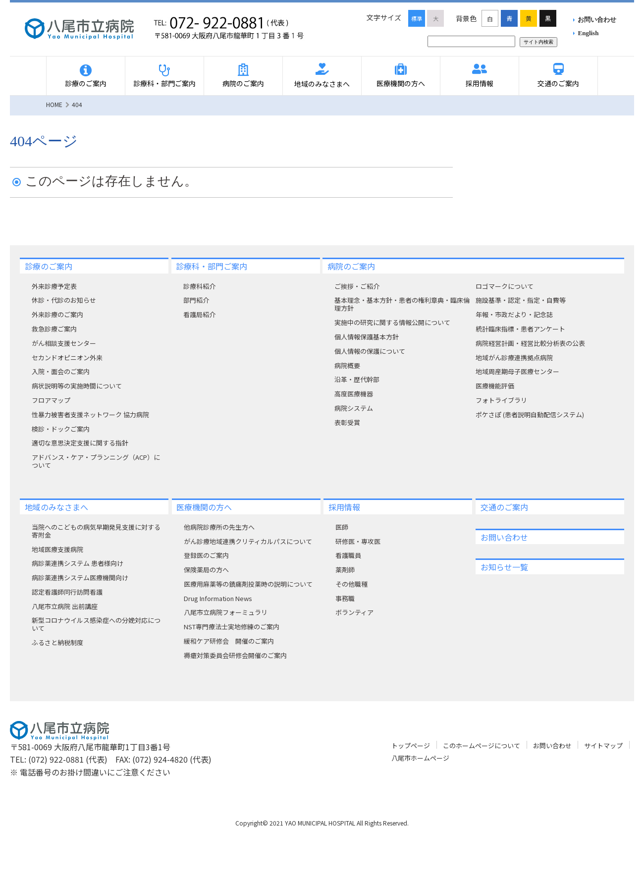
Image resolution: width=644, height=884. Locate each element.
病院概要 (347, 365)
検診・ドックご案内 (61, 429)
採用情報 (479, 83)
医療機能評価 (495, 385)
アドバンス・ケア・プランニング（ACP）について (96, 461)
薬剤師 (345, 569)
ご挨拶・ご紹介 (356, 286)
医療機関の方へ (400, 83)
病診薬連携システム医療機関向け (80, 577)
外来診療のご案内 (57, 314)
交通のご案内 (558, 83)
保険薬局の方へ (206, 569)
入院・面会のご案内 (61, 371)
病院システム (353, 408)
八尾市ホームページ (420, 758)
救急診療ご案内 (54, 328)
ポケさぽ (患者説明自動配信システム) (530, 414)
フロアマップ (51, 400)
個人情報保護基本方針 (366, 336)
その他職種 (351, 584)
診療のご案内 (86, 83)
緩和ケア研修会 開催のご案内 (229, 641)
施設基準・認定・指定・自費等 (521, 300)
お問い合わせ (597, 19)
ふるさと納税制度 (57, 642)
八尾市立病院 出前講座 (65, 606)
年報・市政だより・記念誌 (514, 314)
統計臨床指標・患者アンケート (520, 328)
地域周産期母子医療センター (517, 371)
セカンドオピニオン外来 (67, 357)
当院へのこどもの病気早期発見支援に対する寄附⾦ (96, 531)
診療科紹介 (199, 286)
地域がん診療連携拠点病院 (514, 357)
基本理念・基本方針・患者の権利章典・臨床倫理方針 (402, 304)
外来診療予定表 (54, 286)
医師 (341, 527)
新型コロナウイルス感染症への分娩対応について (96, 624)
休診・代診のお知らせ (64, 300)
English (588, 33)
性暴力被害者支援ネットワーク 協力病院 (90, 414)
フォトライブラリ (501, 400)
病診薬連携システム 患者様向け (77, 563)
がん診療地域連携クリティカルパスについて (248, 541)
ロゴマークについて (505, 286)
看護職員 (348, 555)
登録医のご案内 (206, 555)
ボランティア (354, 612)
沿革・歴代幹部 (356, 379)
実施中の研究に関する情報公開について (392, 322)
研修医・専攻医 (357, 541)
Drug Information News (218, 598)
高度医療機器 (353, 393)
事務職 (345, 598)
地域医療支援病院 (57, 549)
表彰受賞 (347, 422)
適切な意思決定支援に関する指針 (80, 442)
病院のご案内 (243, 83)
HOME (54, 104)
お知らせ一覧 (504, 567)
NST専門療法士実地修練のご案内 (231, 626)
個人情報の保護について (369, 351)
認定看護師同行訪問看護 (67, 592)
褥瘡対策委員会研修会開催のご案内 (235, 655)
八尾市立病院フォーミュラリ (226, 612)
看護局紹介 (199, 314)
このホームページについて (481, 745)
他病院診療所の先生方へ (219, 527)
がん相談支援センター (64, 343)
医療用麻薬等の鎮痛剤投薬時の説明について (248, 584)
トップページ (410, 745)
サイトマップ (603, 745)
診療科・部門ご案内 (164, 83)
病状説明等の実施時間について (77, 385)
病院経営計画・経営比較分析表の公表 (530, 343)
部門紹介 (196, 300)
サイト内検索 (538, 42)
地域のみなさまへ (322, 84)
